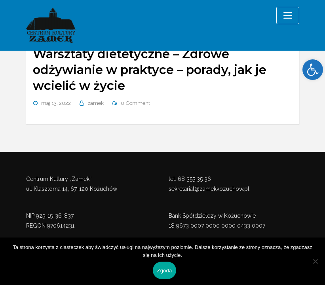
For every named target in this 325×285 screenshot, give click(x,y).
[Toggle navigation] (287, 15)
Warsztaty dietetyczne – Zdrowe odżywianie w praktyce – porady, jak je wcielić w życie (147, 69)
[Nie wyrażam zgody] (315, 261)
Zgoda (164, 271)
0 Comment (135, 101)
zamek (95, 101)
